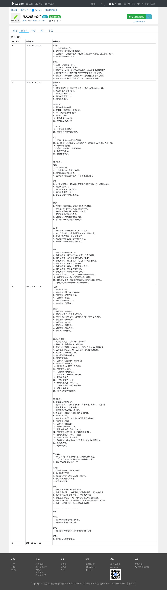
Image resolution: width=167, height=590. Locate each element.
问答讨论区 (90, 564)
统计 (42, 30)
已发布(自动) (55, 17)
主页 (29, 3)
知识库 (38, 569)
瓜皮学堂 (41, 575)
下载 (39, 3)
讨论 (33, 30)
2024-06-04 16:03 (38, 21)
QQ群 (88, 569)
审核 (51, 30)
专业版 (49, 3)
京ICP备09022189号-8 (81, 583)
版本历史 (39, 572)
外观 (62, 569)
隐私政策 (138, 564)
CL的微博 (115, 564)
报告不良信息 (142, 567)
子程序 (63, 567)
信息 (15, 30)
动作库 (14, 10)
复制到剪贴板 (136, 17)
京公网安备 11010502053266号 (110, 583)
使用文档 (39, 564)
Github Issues (90, 567)
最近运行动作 (51, 10)
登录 (145, 3)
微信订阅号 (114, 567)
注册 (153, 3)
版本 (24, 30)
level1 (25, 20)
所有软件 (24, 10)
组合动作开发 (41, 567)
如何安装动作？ (139, 21)
